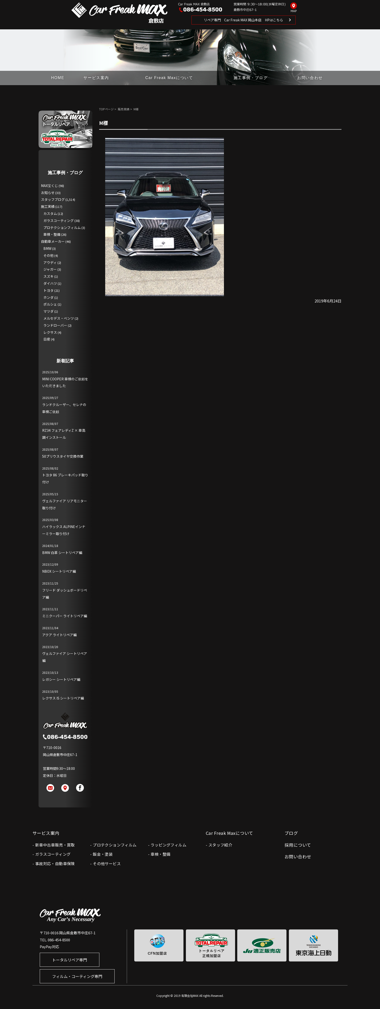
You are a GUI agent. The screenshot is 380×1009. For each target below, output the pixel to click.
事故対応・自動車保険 (55, 863)
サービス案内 (96, 78)
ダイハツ (50, 283)
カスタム (50, 213)
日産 (46, 339)
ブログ (291, 833)
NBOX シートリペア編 (59, 571)
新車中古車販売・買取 (55, 845)
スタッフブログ (53, 199)
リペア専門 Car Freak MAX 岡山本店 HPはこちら (243, 19)
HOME (57, 78)
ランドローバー (55, 325)
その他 (48, 255)
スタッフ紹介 (220, 845)
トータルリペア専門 (69, 960)
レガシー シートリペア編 (61, 679)
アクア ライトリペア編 (59, 634)
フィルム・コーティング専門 (77, 976)
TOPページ (106, 109)
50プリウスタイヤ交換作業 (62, 456)
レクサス (50, 332)
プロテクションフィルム (62, 227)
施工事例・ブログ (251, 78)
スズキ (48, 276)
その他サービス (107, 863)
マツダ (48, 311)
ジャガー (50, 269)
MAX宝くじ (49, 185)
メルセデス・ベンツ (58, 318)
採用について (298, 845)
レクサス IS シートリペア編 (63, 698)
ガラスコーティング (58, 220)
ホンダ (48, 297)
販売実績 (123, 109)
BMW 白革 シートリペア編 (62, 552)
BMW (47, 248)
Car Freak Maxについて (169, 78)
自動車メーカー (53, 241)
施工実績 (48, 206)
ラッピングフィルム (168, 845)
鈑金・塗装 (103, 854)
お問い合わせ (310, 78)
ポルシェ (50, 304)
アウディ (50, 262)
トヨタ (48, 290)
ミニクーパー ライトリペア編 (64, 615)
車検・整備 (51, 234)
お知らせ (48, 192)
